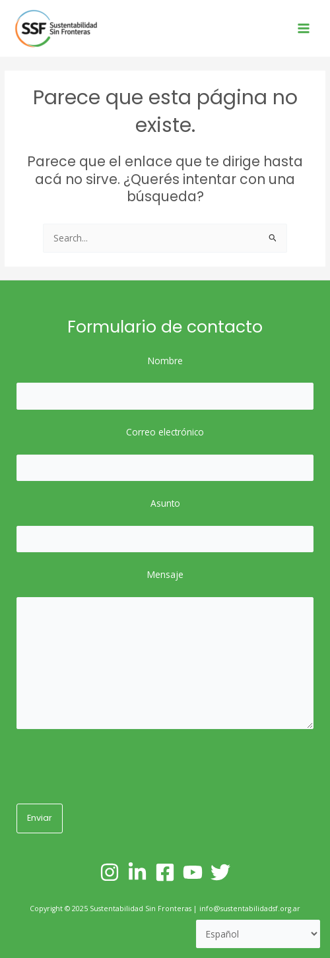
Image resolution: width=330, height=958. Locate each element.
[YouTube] (193, 872)
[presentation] (116, 768)
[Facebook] (165, 872)
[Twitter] (220, 872)
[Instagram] (109, 872)
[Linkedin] (137, 872)
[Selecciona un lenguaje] (258, 934)
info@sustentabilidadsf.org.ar (249, 908)
